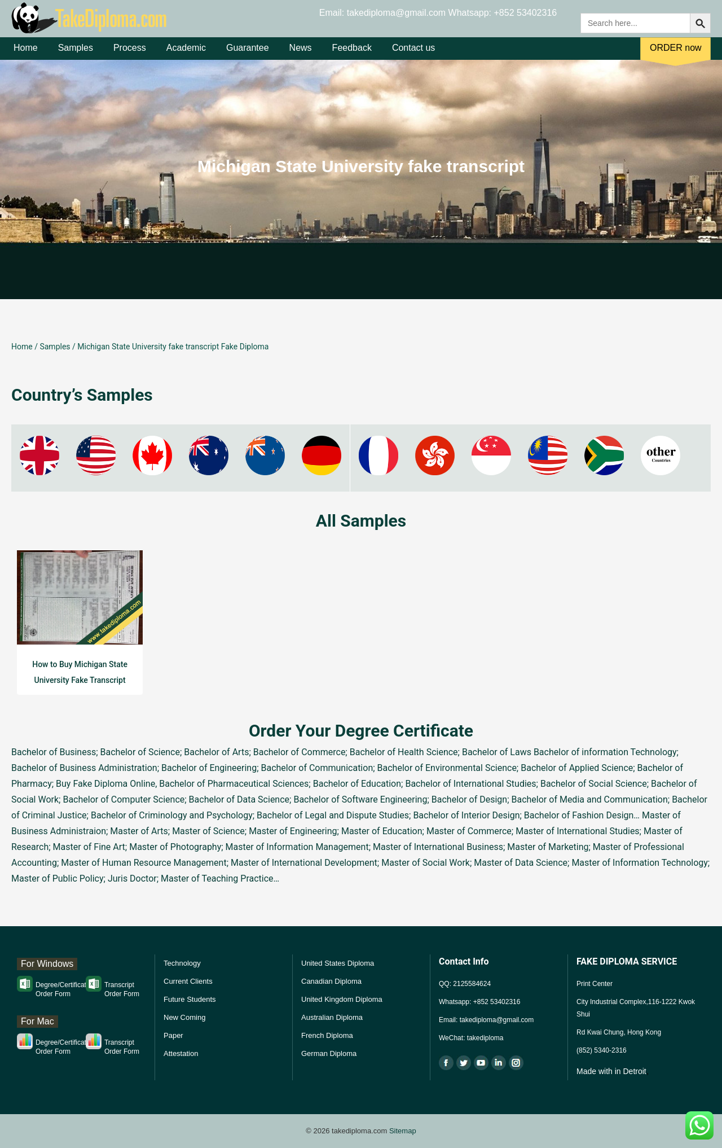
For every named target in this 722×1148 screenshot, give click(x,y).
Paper (173, 1035)
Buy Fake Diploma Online (105, 783)
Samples (75, 55)
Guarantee (247, 55)
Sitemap (402, 1131)
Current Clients (188, 981)
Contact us (413, 55)
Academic (186, 55)
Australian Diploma (332, 1017)
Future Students (190, 999)
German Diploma (328, 1053)
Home (26, 55)
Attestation (181, 1053)
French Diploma (327, 1035)
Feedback (352, 55)
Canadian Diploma (331, 981)
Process (129, 55)
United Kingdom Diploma (341, 999)
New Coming (184, 1017)
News (300, 55)
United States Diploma (337, 963)
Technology (182, 963)
